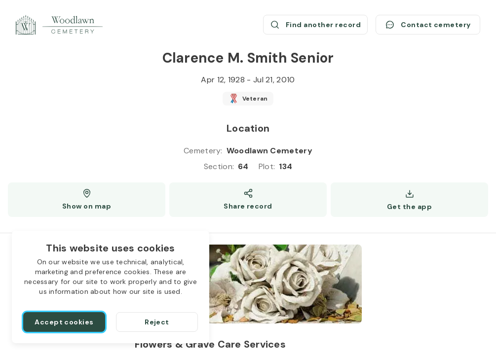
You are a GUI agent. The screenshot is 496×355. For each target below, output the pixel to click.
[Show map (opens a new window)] (86, 199)
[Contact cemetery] (428, 25)
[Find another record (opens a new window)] (315, 25)
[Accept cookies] (64, 322)
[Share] (248, 199)
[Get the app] (409, 199)
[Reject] (157, 322)
